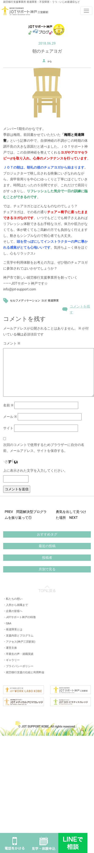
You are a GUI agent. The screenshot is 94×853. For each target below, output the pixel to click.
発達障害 (53, 300)
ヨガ (44, 300)
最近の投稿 (47, 546)
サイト (8, 428)
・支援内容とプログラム (18, 635)
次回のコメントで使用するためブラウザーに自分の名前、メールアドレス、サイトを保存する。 (43, 448)
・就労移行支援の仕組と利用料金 (23, 672)
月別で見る (47, 569)
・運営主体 (10, 647)
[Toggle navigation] (86, 11)
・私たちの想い (12, 598)
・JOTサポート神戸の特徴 (19, 617)
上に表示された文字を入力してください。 (35, 471)
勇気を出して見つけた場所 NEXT (71, 515)
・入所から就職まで (15, 604)
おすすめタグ (47, 534)
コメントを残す (80, 309)
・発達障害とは (12, 629)
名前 (8, 405)
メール (10, 417)
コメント (11, 343)
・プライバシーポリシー (18, 666)
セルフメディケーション (25, 300)
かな (50, 61)
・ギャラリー (11, 660)
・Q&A (7, 623)
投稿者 (47, 558)
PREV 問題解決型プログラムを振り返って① (26, 515)
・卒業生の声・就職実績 (18, 653)
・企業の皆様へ (12, 611)
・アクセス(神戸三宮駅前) (19, 641)
